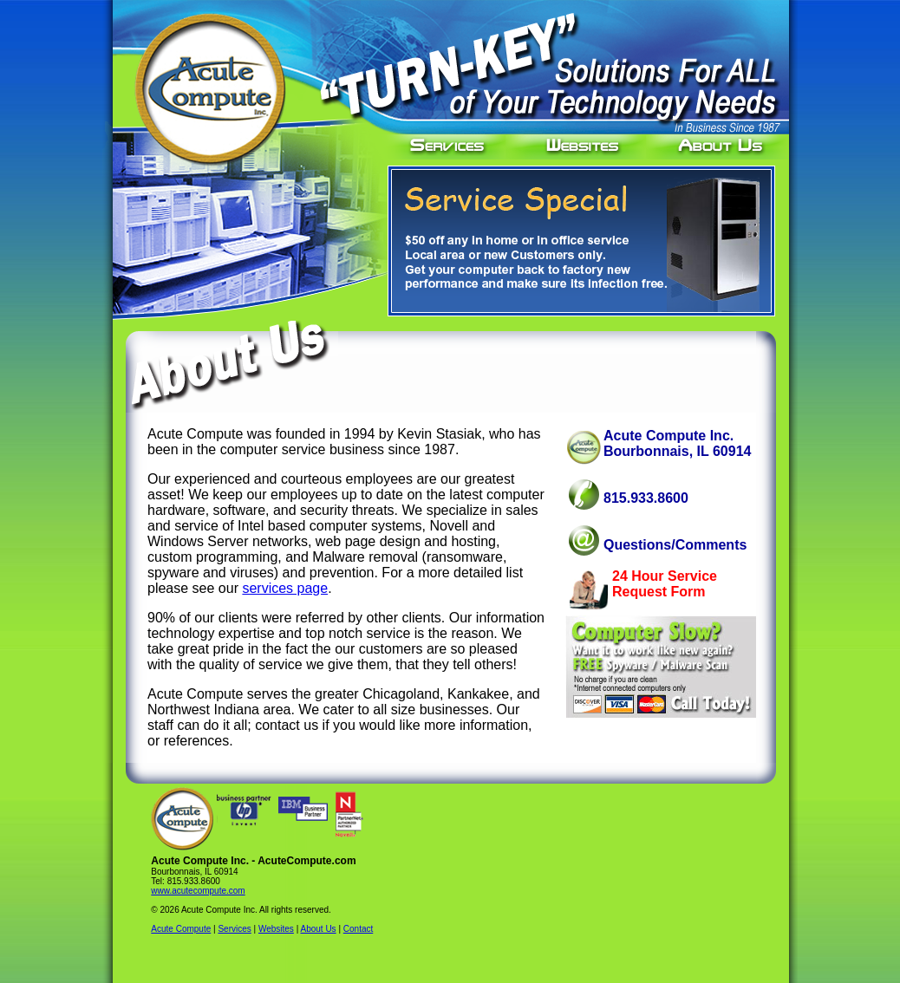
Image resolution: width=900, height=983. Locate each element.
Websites (276, 929)
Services (234, 929)
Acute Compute (181, 929)
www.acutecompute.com (198, 890)
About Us (318, 929)
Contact (358, 929)
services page (285, 588)
